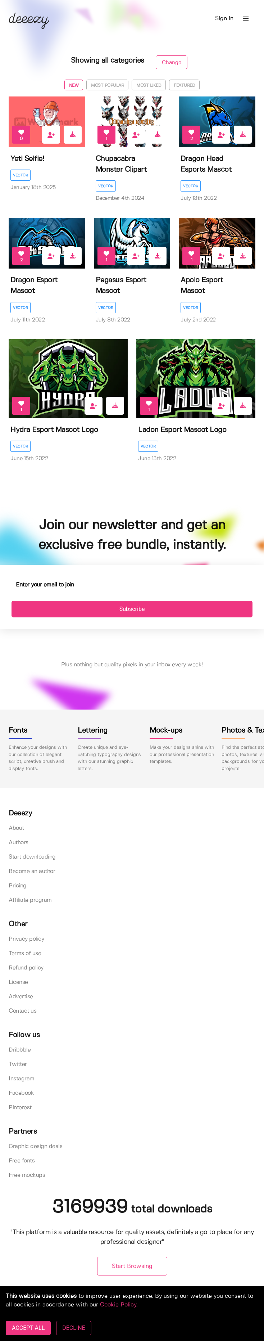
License (18, 982)
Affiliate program (30, 900)
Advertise (21, 996)
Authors (18, 842)
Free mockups (27, 1175)
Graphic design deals (35, 1146)
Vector (20, 175)
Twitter (18, 1064)
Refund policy (26, 968)
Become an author (32, 871)
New (74, 85)
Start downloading (32, 857)
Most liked (148, 85)
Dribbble (20, 1050)
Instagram (22, 1078)
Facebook (21, 1093)
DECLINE (73, 1327)
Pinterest (20, 1107)
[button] (245, 18)
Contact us (22, 1011)
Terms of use (25, 953)
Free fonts (22, 1161)
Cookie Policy (118, 1305)
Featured (184, 85)
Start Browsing (132, 1266)
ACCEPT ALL (28, 1327)
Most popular (107, 85)
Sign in (224, 18)
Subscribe (132, 609)
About (16, 828)
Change (171, 62)
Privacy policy (26, 939)
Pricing (18, 885)
